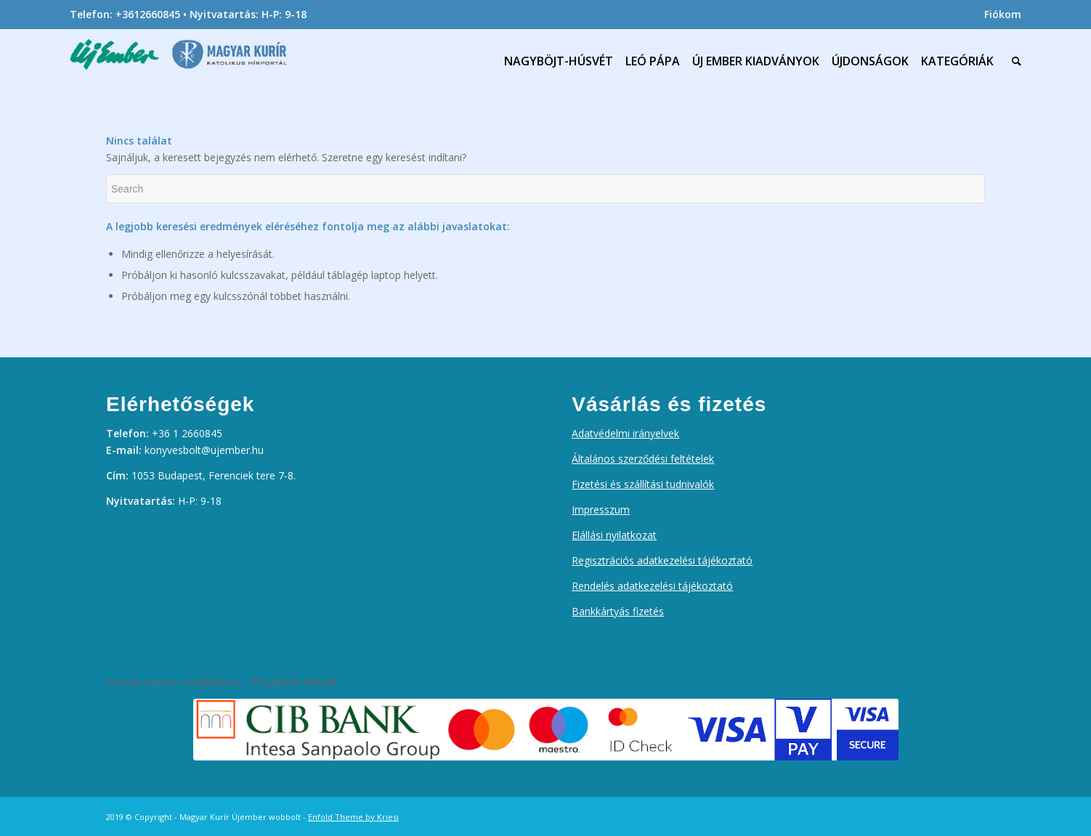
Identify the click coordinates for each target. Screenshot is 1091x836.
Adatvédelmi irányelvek (625, 433)
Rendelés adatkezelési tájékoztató (652, 586)
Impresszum (601, 509)
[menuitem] (999, 14)
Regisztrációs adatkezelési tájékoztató (662, 560)
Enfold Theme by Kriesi (353, 816)
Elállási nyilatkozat (614, 535)
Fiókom (1002, 14)
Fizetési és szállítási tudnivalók (643, 484)
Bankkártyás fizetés (618, 611)
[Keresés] (1013, 61)
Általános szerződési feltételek (643, 459)
